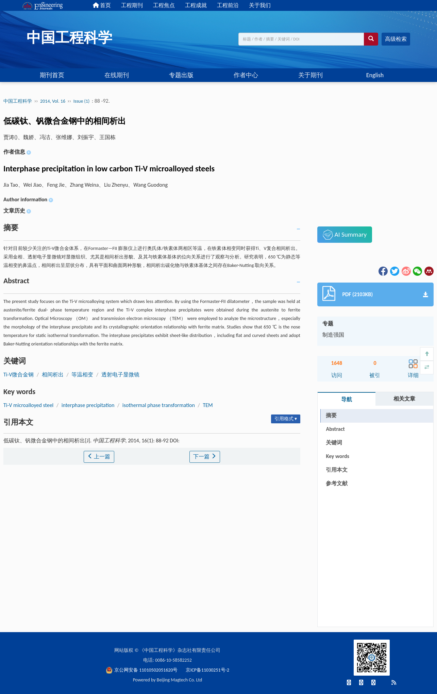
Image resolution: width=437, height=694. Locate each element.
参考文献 (337, 483)
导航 (346, 399)
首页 (102, 5)
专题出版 (181, 75)
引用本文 (337, 470)
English (375, 75)
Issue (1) (81, 101)
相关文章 (404, 398)
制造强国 (333, 335)
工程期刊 (132, 5)
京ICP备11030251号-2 (207, 670)
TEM (208, 405)
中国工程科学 (17, 101)
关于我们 (260, 5)
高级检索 (396, 39)
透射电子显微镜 (120, 374)
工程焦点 (164, 5)
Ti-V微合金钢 (18, 374)
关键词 (334, 442)
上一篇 (99, 456)
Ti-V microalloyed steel (28, 405)
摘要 (331, 415)
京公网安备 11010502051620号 (142, 670)
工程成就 (196, 5)
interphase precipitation (88, 405)
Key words (337, 456)
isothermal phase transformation (158, 405)
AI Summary (345, 235)
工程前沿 (228, 5)
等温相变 (82, 374)
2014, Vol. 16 (53, 101)
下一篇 (204, 456)
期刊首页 (52, 75)
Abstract (335, 429)
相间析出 (53, 374)
